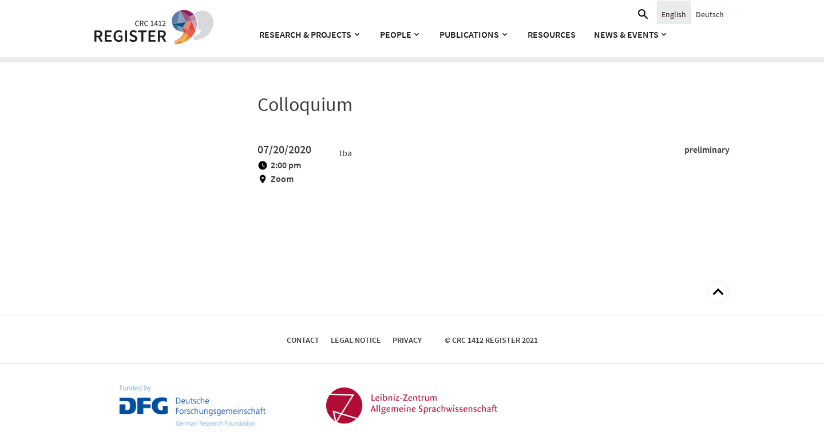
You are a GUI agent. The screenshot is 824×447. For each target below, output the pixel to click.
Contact (303, 340)
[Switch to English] (673, 13)
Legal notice (356, 340)
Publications (469, 34)
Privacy (407, 340)
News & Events (626, 34)
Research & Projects (305, 34)
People (395, 34)
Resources (552, 34)
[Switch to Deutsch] (710, 13)
